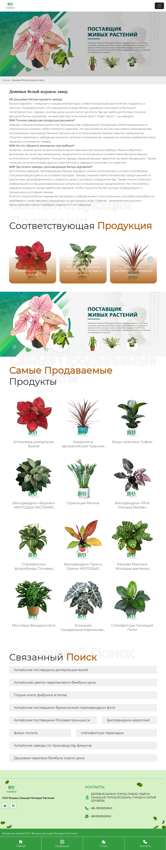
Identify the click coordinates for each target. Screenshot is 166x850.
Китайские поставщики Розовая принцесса (52, 720)
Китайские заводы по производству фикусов (53, 745)
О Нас (103, 843)
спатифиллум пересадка (102, 733)
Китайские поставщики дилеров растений (51, 670)
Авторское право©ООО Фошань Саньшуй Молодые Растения (39, 833)
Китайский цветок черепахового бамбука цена (55, 682)
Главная (6, 80)
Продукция (62, 843)
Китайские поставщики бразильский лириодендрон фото (64, 708)
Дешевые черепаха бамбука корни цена (49, 758)
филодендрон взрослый (128, 720)
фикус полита (26, 733)
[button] (150, 259)
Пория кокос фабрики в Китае (40, 695)
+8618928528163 (100, 816)
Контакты (145, 843)
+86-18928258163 (101, 808)
